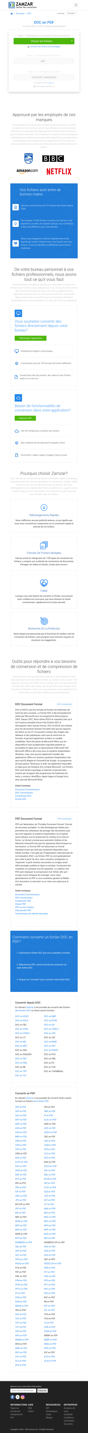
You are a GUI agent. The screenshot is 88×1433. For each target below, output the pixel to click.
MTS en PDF (21, 1238)
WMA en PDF (50, 1344)
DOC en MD (20, 1041)
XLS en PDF (20, 1361)
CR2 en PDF (20, 1149)
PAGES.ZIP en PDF (52, 1263)
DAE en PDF (20, 1158)
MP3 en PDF (21, 1225)
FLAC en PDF (50, 1187)
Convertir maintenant (44, 77)
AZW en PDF (21, 1132)
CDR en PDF (20, 1145)
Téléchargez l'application (30, 338)
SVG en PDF (20, 1314)
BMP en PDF (21, 1136)
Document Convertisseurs (27, 789)
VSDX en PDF (50, 1331)
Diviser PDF (20, 904)
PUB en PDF (20, 1297)
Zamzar (29, 1007)
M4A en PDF (50, 1208)
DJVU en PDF (21, 1162)
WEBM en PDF (22, 1339)
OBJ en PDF (20, 1246)
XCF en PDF (20, 1356)
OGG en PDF (50, 1255)
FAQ (30, 1408)
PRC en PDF (49, 1289)
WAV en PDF (21, 1335)
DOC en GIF (49, 1025)
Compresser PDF (23, 901)
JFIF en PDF (49, 1196)
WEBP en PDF (50, 1339)
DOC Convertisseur (64, 704)
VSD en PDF (20, 1331)
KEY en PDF (49, 1200)
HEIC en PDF (21, 1196)
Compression (16, 1414)
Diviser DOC (20, 799)
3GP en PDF (20, 1111)
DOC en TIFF (21, 1071)
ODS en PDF (49, 1251)
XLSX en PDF (50, 1361)
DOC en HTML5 (22, 1033)
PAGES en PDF (22, 1263)
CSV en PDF (49, 1153)
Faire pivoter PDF (23, 910)
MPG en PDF (21, 1229)
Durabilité (68, 1414)
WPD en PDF (50, 1348)
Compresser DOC (23, 796)
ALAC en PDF (50, 1119)
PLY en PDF (49, 1272)
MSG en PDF (50, 1234)
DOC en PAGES (51, 1050)
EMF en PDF (21, 1174)
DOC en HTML (22, 1029)
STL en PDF (49, 1310)
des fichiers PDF (41, 1101)
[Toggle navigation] (76, 5)
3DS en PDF (20, 1107)
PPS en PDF (49, 1280)
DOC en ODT (50, 1046)
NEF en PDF (49, 1238)
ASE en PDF (20, 1128)
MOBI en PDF (21, 1221)
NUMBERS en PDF (23, 1242)
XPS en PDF (20, 1365)
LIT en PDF (49, 1204)
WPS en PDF (21, 1352)
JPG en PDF (20, 1200)
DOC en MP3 (21, 1046)
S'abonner (42, 1390)
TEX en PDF (20, 1318)
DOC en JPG (49, 1033)
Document (20, 13)
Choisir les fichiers (41, 41)
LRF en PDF (20, 1208)
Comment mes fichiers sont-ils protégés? (45, 47)
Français (71, 13)
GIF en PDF (20, 1191)
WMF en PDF (21, 1348)
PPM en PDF (21, 1280)
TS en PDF (49, 1323)
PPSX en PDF (21, 1284)
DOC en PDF (21, 1058)
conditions (50, 83)
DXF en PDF (49, 1170)
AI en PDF (48, 1115)
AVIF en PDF (50, 1128)
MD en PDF (20, 1213)
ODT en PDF (20, 1255)
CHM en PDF (50, 1145)
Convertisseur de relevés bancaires (31, 913)
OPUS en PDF (21, 1259)
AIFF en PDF (21, 1119)
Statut (31, 1411)
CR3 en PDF (49, 1149)
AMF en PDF (21, 1124)
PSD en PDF (49, 1293)
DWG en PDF (21, 1170)
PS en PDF (20, 1293)
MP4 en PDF (50, 1225)
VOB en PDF (49, 1327)
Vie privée (68, 1424)
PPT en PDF (49, 1284)
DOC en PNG (21, 1063)
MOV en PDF (50, 1221)
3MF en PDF (49, 1111)
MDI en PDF (49, 1213)
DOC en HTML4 (51, 1029)
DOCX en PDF (50, 1166)
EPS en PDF (20, 1179)
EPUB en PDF (50, 1179)
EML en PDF (49, 1174)
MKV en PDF (50, 1217)
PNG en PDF (49, 1276)
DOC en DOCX (21, 1020)
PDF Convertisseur (65, 819)
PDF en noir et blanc (24, 907)
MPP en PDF (50, 1229)
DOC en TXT (21, 1075)
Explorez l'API (25, 418)
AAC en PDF (21, 1115)
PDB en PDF (49, 1268)
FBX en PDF (20, 1187)
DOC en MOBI (50, 1041)
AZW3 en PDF (50, 1132)
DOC (29, 13)
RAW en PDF (21, 1301)
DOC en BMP (50, 1016)
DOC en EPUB (50, 1020)
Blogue (49, 1417)
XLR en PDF (49, 1356)
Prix (12, 1417)
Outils (48, 1414)
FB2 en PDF (49, 1183)
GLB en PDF (49, 1191)
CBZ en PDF (49, 1141)
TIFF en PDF (21, 1323)
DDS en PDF (49, 1158)
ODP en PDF (21, 1251)
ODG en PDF (49, 1246)
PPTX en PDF (21, 1289)
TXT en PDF (20, 1327)
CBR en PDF (20, 1141)
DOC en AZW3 (21, 1016)
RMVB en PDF (21, 1306)
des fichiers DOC (23, 1010)
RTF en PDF (49, 1306)
